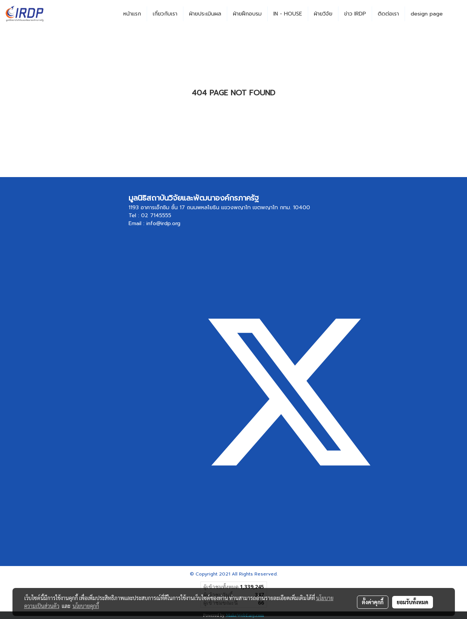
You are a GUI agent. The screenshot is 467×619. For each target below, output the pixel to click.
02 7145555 (156, 215)
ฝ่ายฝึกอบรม (247, 14)
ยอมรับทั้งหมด (412, 602)
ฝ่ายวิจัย (323, 14)
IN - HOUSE (287, 14)
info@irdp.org (163, 223)
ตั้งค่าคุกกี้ (372, 602)
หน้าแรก (132, 14)
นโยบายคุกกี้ (86, 605)
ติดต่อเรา (388, 14)
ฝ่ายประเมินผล (205, 14)
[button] (455, 14)
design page (427, 14)
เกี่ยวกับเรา (165, 14)
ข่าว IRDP (355, 14)
